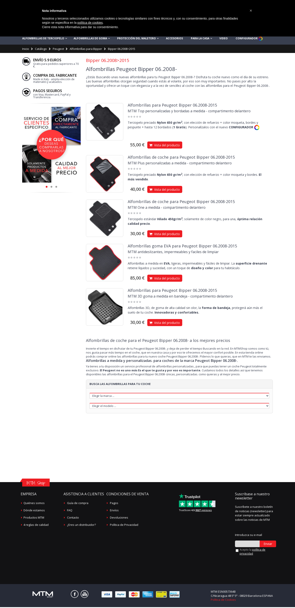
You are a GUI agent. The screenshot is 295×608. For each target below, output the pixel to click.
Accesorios (174, 39)
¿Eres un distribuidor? (81, 526)
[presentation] (258, 564)
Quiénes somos (34, 504)
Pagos (114, 504)
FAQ (69, 511)
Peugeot (58, 50)
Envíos (114, 511)
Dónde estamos (34, 511)
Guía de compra (77, 504)
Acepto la (252, 552)
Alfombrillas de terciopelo (43, 39)
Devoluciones (119, 519)
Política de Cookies (223, 601)
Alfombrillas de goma (90, 39)
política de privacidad (252, 552)
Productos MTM (34, 519)
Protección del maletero (136, 39)
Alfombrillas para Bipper (86, 50)
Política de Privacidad (124, 526)
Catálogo (41, 50)
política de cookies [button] (90, 22)
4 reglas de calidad (36, 526)
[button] (250, 10)
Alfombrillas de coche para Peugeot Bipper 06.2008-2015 (181, 158)
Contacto (73, 519)
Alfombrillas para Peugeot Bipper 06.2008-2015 (172, 106)
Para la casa (200, 39)
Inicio (25, 50)
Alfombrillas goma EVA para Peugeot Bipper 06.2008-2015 (182, 247)
